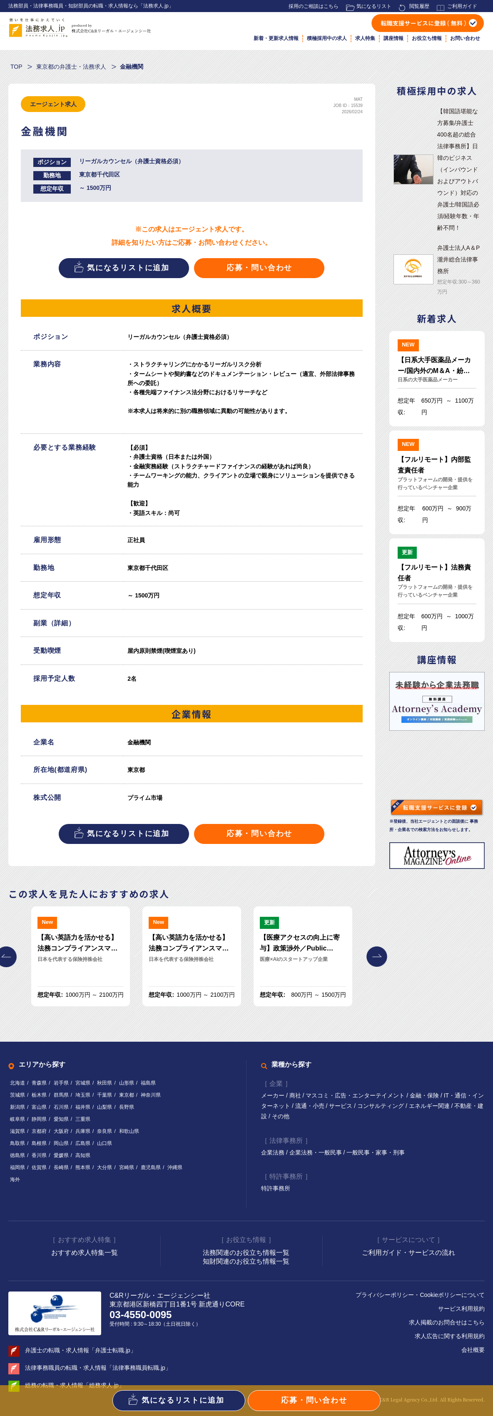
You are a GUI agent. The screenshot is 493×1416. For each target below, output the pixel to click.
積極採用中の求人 (327, 38)
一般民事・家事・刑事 (375, 1152)
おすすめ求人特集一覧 (84, 1252)
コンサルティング (381, 1105)
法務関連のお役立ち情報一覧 (246, 1252)
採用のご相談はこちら (314, 6)
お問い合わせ (465, 38)
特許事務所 (275, 1188)
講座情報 (393, 38)
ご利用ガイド (462, 6)
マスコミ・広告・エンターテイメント (356, 1095)
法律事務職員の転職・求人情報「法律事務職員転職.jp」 (98, 1367)
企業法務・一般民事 (316, 1152)
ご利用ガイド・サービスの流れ (408, 1252)
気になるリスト (373, 6)
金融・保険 (425, 1095)
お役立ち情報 (427, 38)
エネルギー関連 (430, 1105)
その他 (280, 1116)
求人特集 (365, 38)
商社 (296, 1095)
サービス (341, 1105)
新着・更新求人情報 (276, 38)
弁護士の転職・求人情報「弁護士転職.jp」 (80, 1350)
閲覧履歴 (419, 6)
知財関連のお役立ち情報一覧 (246, 1261)
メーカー (273, 1095)
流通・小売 (310, 1105)
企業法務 (273, 1152)
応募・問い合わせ (259, 268)
